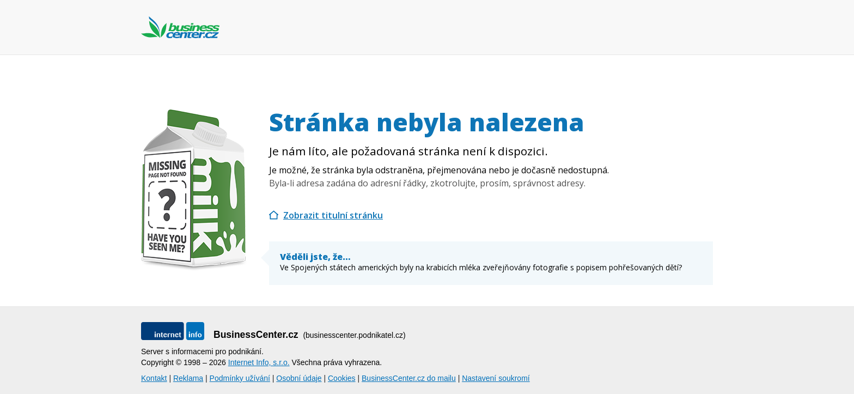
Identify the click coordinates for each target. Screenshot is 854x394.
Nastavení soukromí (496, 378)
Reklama (188, 378)
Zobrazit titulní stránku (333, 215)
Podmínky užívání (240, 378)
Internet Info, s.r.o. (259, 362)
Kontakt (154, 378)
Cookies (342, 378)
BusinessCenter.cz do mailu (409, 378)
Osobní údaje (298, 378)
